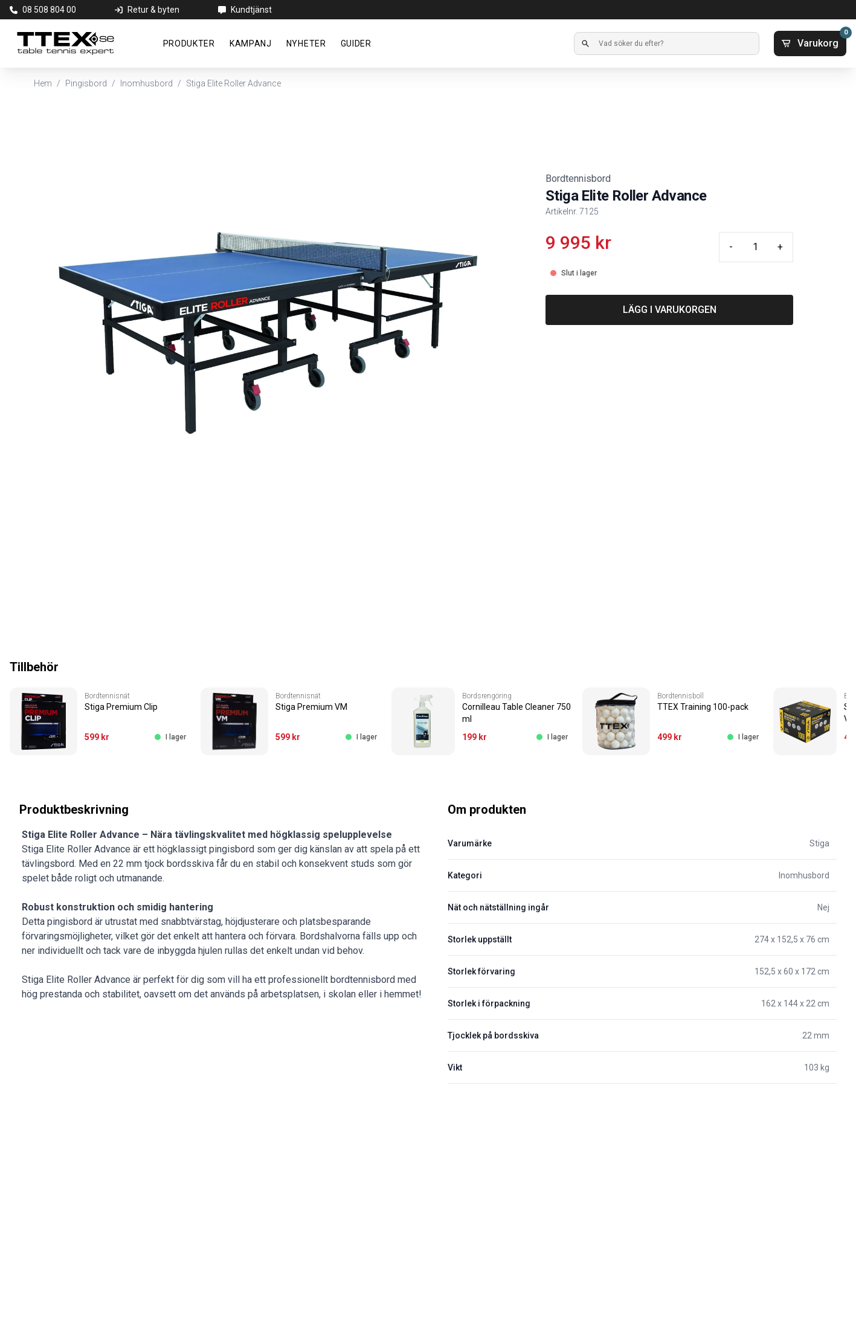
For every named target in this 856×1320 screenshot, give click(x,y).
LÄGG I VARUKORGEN (669, 309)
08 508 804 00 (49, 9)
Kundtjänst (251, 9)
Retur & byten (153, 9)
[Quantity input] (755, 247)
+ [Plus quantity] (780, 247)
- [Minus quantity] (731, 247)
